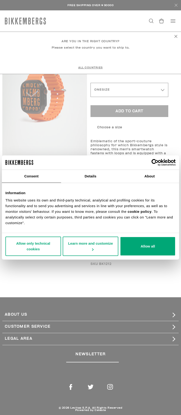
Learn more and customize (90, 246)
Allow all (148, 246)
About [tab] (149, 176)
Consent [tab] (31, 176)
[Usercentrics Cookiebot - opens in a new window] (155, 162)
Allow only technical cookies (33, 246)
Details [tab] (90, 176)
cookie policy (140, 212)
